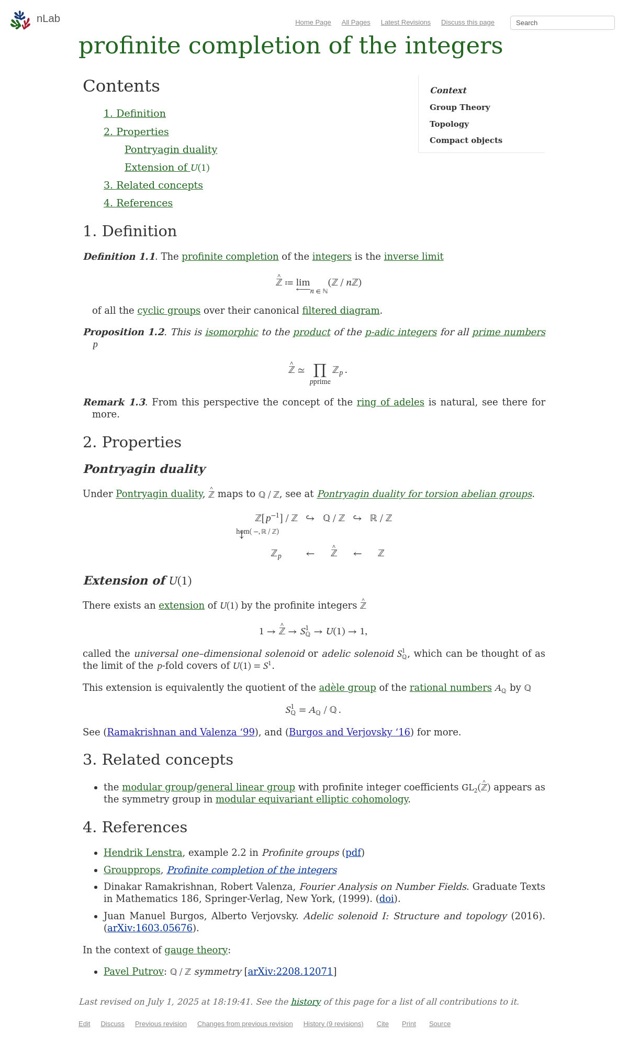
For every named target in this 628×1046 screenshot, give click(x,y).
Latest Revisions (406, 22)
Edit (84, 1024)
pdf (353, 852)
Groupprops (132, 869)
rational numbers (451, 687)
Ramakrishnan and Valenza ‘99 (180, 731)
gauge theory (196, 949)
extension (182, 605)
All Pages (356, 22)
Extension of (167, 167)
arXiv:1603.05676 (150, 927)
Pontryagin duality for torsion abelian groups (424, 494)
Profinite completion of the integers (251, 869)
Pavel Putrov (134, 971)
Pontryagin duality (171, 149)
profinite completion (230, 256)
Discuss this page (468, 22)
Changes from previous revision (245, 1024)
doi (386, 898)
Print (409, 1024)
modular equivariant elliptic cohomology (312, 799)
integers (332, 256)
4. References (138, 202)
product (311, 331)
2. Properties (136, 131)
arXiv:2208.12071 (290, 971)
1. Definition (135, 113)
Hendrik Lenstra (143, 852)
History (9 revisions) (334, 1024)
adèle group (347, 687)
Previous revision (161, 1024)
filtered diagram (341, 310)
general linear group (246, 786)
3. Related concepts (153, 185)
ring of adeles (390, 402)
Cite (383, 1024)
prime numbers (508, 331)
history (305, 1002)
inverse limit (414, 256)
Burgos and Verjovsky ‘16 (349, 731)
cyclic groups (168, 310)
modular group (157, 786)
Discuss (112, 1024)
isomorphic (231, 331)
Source (440, 1024)
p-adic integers (400, 331)
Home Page (313, 22)
